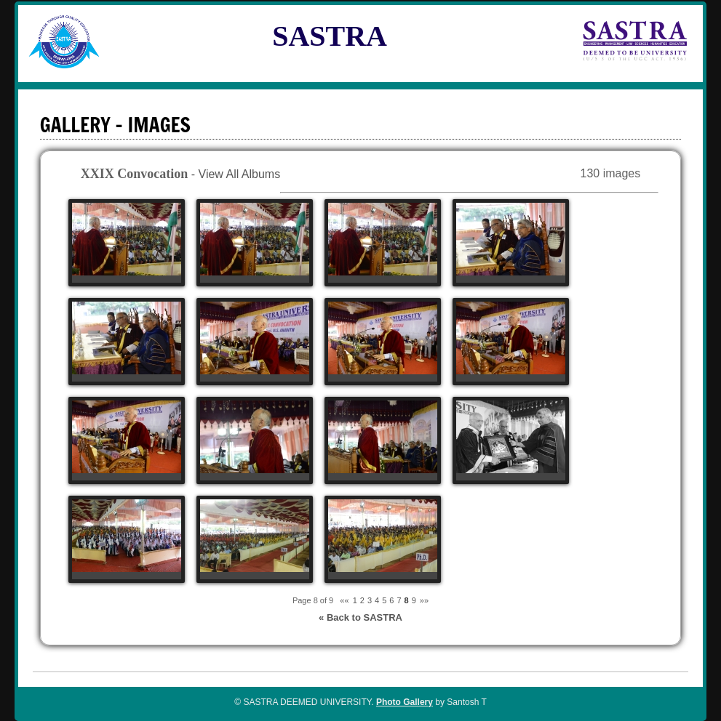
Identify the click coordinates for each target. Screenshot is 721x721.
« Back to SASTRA (360, 617)
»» (424, 600)
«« (344, 600)
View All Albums (240, 174)
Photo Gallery (404, 702)
